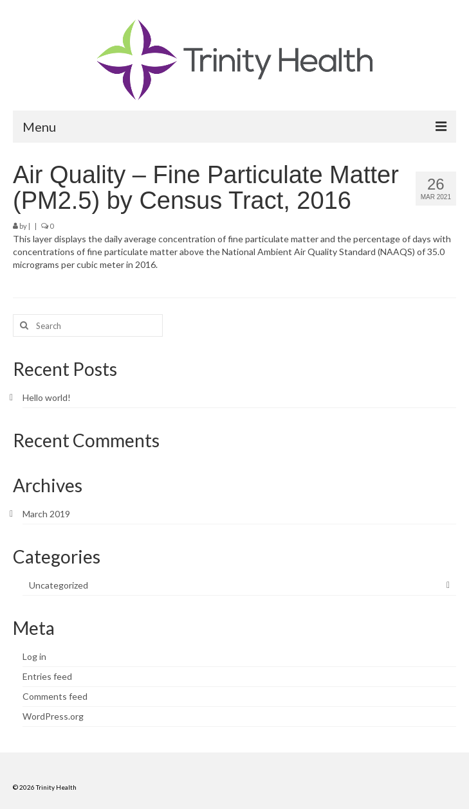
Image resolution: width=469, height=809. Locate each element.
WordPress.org (53, 716)
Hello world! (47, 397)
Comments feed (55, 696)
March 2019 (46, 513)
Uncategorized (58, 585)
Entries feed (47, 676)
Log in (34, 656)
